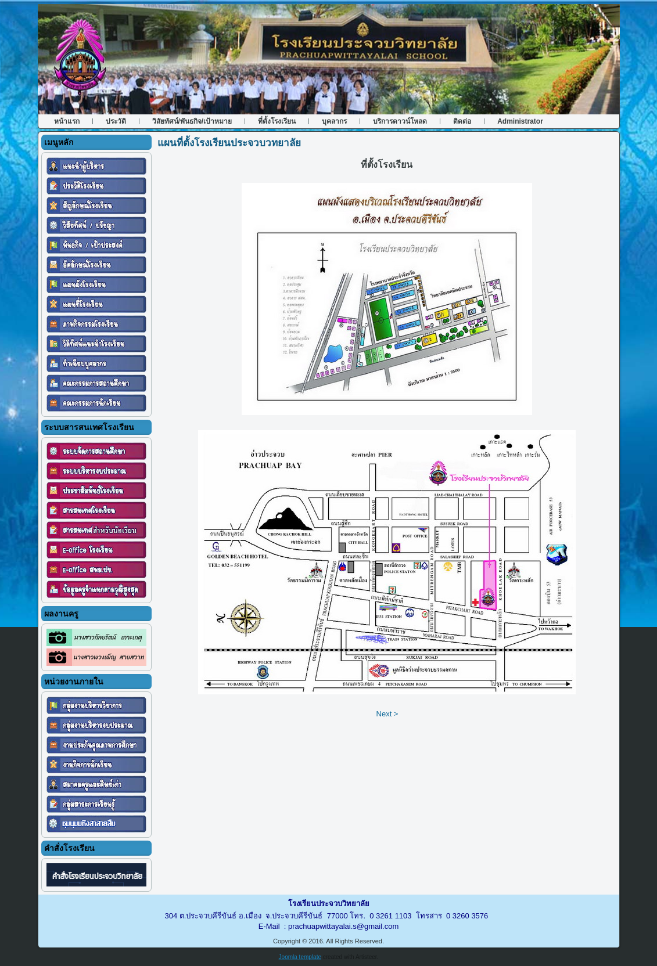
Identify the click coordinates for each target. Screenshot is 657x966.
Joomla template (300, 957)
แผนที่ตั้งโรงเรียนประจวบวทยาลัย (229, 143)
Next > (387, 713)
